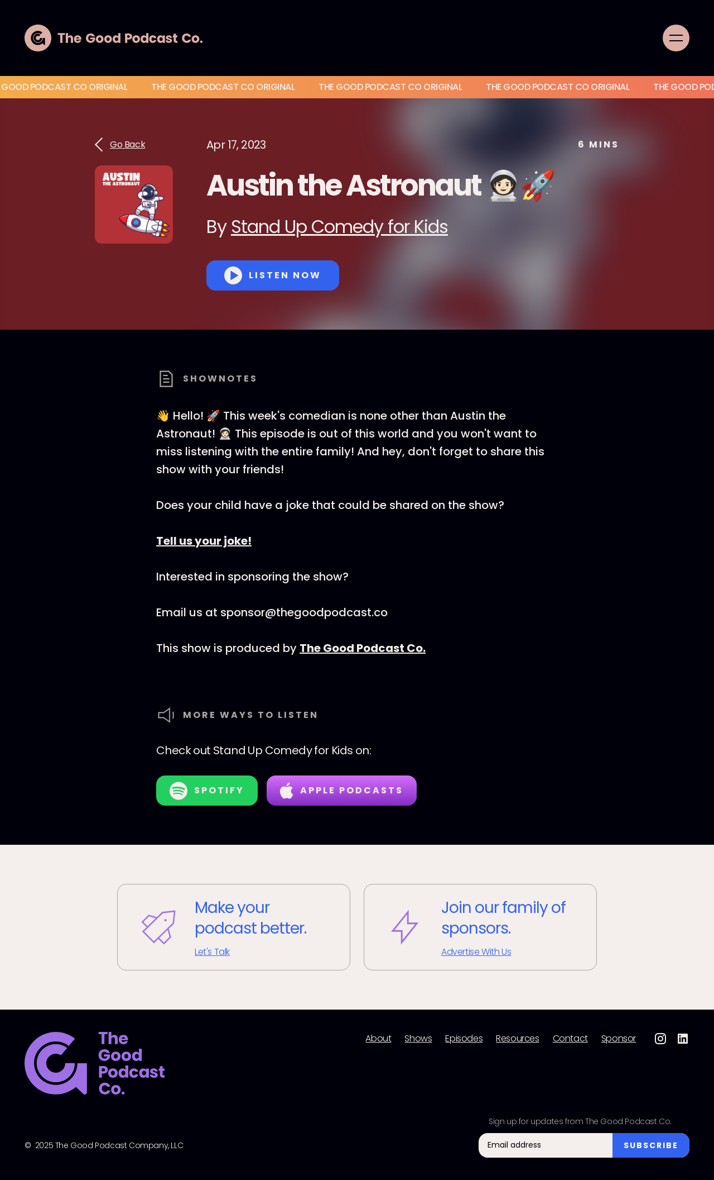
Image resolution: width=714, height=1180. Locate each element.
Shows (418, 1038)
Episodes (464, 1038)
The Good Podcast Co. (363, 648)
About (378, 1038)
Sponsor (618, 1038)
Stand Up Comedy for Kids (339, 226)
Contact (570, 1038)
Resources (517, 1038)
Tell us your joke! (204, 541)
